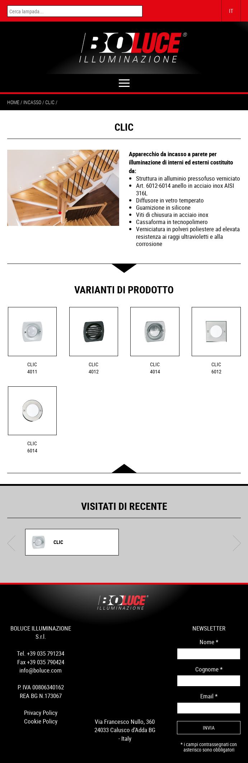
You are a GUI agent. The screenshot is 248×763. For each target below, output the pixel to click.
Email (208, 696)
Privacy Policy (40, 712)
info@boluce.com (40, 670)
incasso (32, 102)
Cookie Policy (40, 721)
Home (13, 102)
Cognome (209, 669)
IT (231, 10)
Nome (209, 642)
